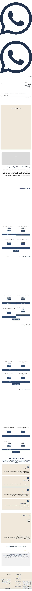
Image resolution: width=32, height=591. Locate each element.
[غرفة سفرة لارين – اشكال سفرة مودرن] (23, 422)
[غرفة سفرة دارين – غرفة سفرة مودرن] (23, 435)
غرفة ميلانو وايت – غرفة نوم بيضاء (9, 239)
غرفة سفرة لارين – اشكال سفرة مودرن (23, 427)
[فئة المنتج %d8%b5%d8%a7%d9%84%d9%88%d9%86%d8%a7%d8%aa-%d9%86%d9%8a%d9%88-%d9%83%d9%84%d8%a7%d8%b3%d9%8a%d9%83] (9, 142)
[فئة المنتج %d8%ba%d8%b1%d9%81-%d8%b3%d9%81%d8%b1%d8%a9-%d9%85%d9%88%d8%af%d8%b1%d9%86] (23, 142)
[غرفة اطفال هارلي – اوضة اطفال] (9, 289)
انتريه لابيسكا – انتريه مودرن (9, 373)
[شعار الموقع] (25, 79)
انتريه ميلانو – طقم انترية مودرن (23, 361)
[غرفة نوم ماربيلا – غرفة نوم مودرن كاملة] (23, 234)
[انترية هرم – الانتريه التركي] (23, 368)
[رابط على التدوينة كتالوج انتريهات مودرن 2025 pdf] (16, 529)
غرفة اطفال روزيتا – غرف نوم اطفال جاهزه (9, 308)
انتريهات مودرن (19, 583)
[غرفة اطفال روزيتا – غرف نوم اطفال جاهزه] (9, 303)
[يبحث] (16, 83)
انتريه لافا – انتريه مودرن (8, 361)
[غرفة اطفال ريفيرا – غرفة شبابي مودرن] (23, 289)
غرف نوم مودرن (18, 578)
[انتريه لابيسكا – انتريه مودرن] (9, 368)
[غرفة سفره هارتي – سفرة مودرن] (9, 435)
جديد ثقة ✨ (19, 576)
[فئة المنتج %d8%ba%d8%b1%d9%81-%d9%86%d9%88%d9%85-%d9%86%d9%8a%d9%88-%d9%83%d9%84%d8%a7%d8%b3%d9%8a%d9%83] (23, 115)
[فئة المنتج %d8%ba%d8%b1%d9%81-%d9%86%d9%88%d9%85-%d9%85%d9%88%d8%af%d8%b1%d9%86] (23, 127)
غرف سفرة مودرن (18, 579)
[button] (23, 244)
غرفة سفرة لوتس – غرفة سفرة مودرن (9, 427)
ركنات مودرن (19, 584)
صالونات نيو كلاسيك (18, 586)
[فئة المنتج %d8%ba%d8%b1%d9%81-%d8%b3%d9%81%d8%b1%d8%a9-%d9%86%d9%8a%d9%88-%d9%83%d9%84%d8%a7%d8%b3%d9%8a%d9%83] (9, 115)
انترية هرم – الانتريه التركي (23, 373)
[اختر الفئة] (16, 84)
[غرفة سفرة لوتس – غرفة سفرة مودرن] (9, 422)
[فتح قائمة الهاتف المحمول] (30, 87)
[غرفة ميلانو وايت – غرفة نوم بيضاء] (9, 234)
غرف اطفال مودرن (18, 581)
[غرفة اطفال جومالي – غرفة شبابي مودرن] (23, 302)
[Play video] (16, 158)
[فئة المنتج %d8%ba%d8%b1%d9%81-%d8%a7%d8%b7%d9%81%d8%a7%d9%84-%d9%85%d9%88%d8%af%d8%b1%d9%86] (9, 127)
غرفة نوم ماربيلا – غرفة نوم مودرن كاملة (23, 239)
